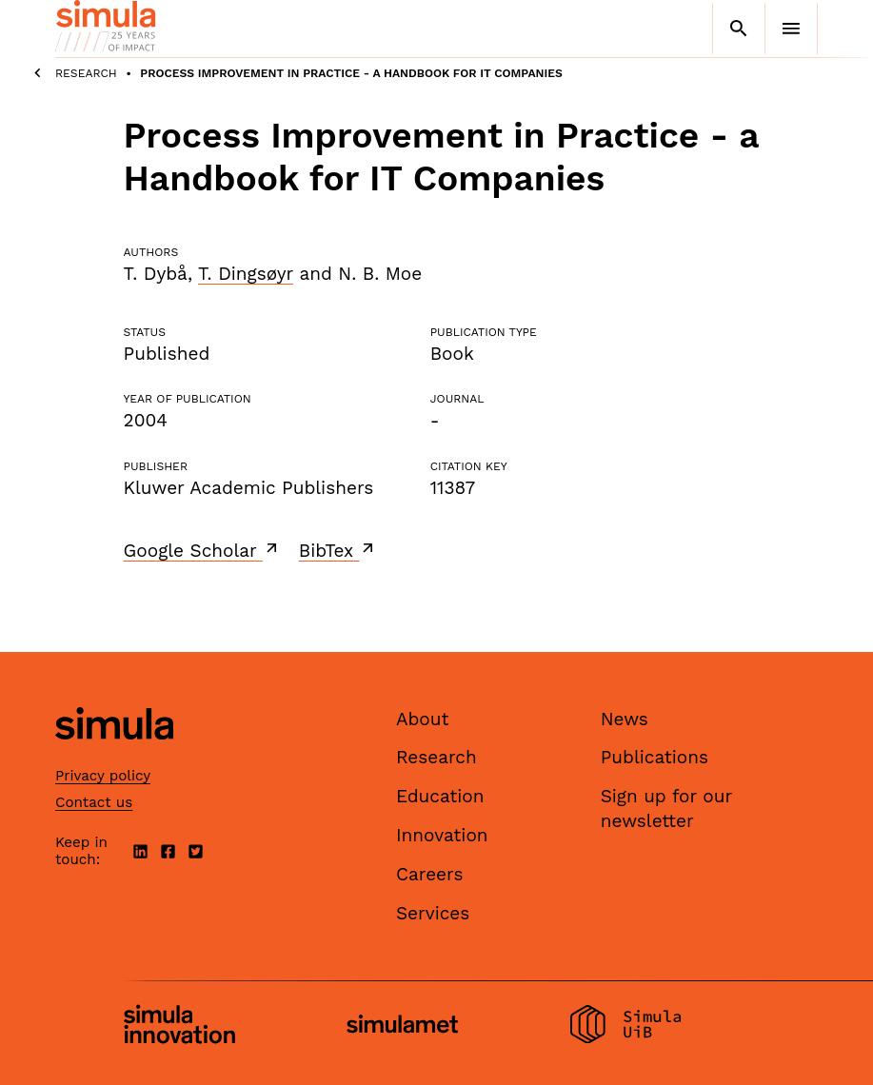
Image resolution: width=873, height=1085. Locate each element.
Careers (430, 874)
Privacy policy (102, 775)
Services (432, 913)
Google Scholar (202, 550)
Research (86, 73)
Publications (654, 757)
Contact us (93, 802)
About (422, 719)
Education (440, 796)
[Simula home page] (114, 755)
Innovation (442, 835)
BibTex (338, 550)
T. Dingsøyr (245, 274)
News (624, 719)
